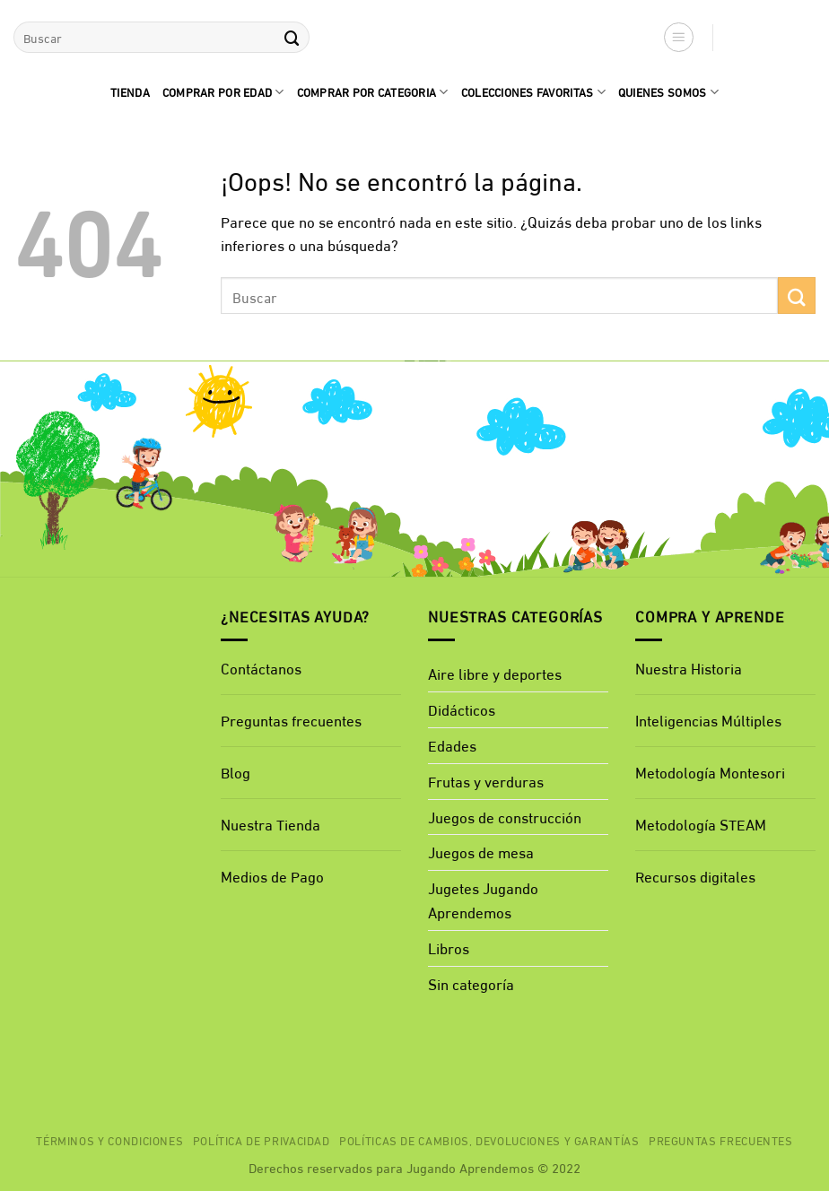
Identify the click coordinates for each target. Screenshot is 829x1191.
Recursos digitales (697, 876)
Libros (448, 947)
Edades (452, 745)
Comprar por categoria (373, 91)
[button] (679, 37)
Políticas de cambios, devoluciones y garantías (489, 1140)
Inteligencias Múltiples (708, 720)
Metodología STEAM (700, 824)
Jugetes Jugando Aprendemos (483, 899)
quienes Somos (668, 91)
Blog (235, 772)
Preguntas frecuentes (291, 720)
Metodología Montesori (710, 772)
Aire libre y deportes (495, 673)
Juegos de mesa (481, 851)
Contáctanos (261, 667)
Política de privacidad (261, 1140)
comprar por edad (223, 91)
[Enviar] (291, 37)
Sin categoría (471, 983)
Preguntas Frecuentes (721, 1140)
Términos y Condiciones (109, 1140)
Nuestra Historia (688, 667)
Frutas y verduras (486, 780)
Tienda (130, 91)
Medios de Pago (272, 876)
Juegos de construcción (504, 816)
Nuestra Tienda (270, 824)
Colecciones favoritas (533, 91)
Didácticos (461, 709)
